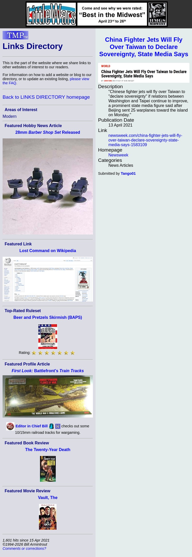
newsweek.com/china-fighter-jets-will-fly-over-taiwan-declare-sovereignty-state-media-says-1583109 (145, 140)
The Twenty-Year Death (47, 449)
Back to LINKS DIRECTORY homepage (46, 97)
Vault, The (48, 497)
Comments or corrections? (24, 548)
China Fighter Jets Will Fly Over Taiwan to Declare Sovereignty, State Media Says (143, 46)
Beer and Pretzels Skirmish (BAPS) (47, 317)
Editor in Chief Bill (31, 426)
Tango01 (128, 173)
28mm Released (47, 132)
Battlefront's (48, 371)
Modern (10, 116)
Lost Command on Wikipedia (47, 250)
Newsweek (118, 155)
